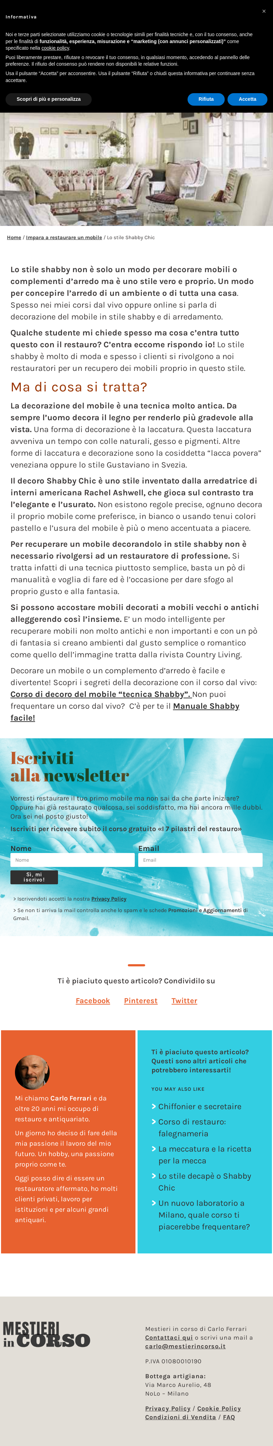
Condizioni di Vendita (180, 1417)
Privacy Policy (108, 898)
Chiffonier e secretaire (199, 1106)
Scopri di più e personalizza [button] (49, 99)
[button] (93, 1000)
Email (148, 848)
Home (14, 237)
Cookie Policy (219, 1408)
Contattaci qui (169, 1337)
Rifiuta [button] (206, 99)
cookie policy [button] (55, 48)
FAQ (229, 1417)
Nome (21, 848)
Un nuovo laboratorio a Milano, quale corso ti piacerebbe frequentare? (204, 1215)
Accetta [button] (247, 99)
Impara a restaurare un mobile (64, 237)
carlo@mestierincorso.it (185, 1346)
